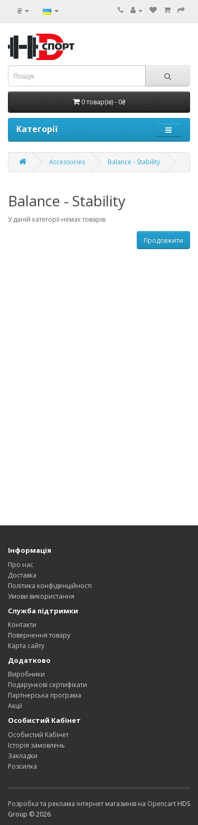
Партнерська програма (44, 695)
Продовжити (163, 240)
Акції (15, 705)
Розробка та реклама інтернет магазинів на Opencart (92, 803)
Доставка (22, 575)
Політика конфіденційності (50, 585)
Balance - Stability (134, 161)
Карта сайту (26, 645)
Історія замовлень (36, 745)
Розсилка (22, 766)
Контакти (22, 624)
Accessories (67, 161)
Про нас (20, 564)
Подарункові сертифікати (47, 684)
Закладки (22, 755)
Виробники (26, 674)
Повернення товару (39, 635)
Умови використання (41, 596)
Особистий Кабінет (38, 734)
